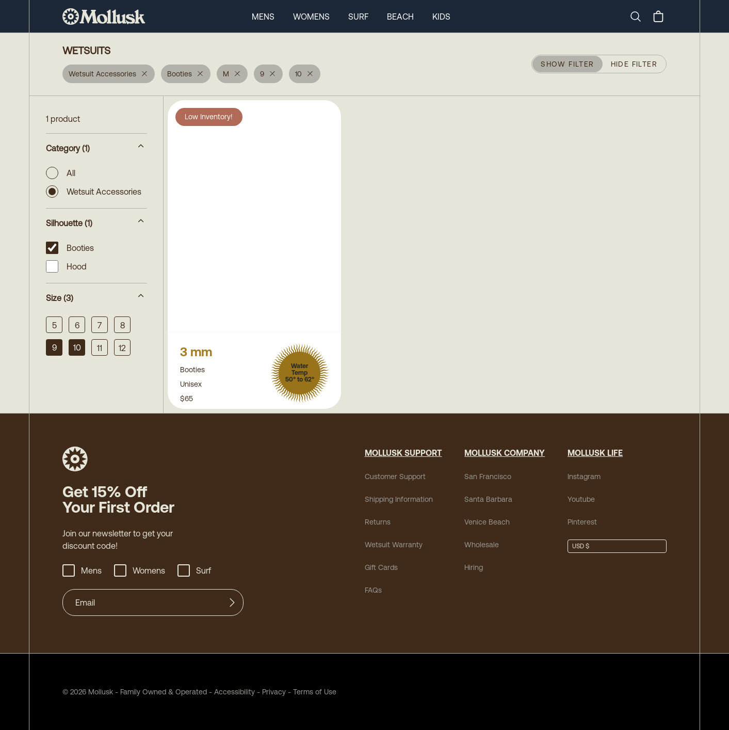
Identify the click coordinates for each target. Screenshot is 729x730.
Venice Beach (487, 522)
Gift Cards (381, 567)
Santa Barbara (488, 499)
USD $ (580, 546)
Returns (378, 522)
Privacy (274, 692)
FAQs (373, 590)
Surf (358, 16)
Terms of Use (314, 692)
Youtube (581, 499)
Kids (441, 16)
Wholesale (481, 545)
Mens (263, 16)
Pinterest (582, 522)
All (60, 173)
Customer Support (395, 476)
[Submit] (232, 602)
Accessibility (231, 692)
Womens (311, 16)
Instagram (584, 476)
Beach (400, 16)
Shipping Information (399, 499)
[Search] (639, 16)
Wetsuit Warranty (394, 545)
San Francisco (487, 476)
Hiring (473, 567)
